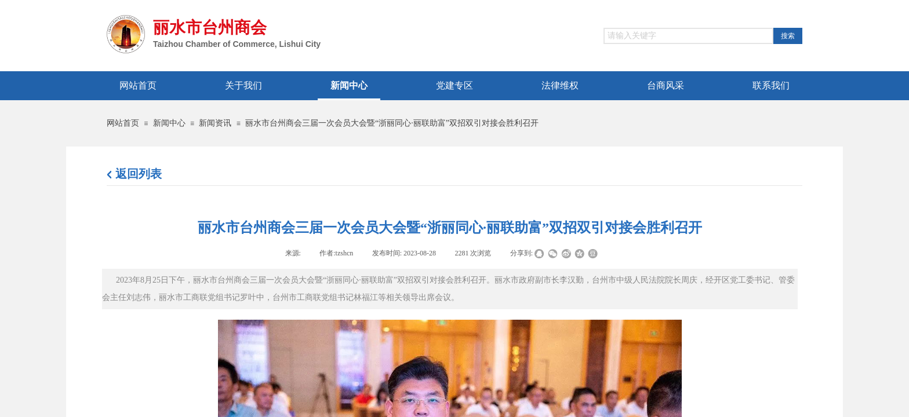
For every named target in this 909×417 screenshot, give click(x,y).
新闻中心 (169, 123)
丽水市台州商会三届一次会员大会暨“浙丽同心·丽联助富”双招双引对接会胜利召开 (392, 123)
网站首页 (123, 123)
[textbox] (688, 36)
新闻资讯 (215, 123)
